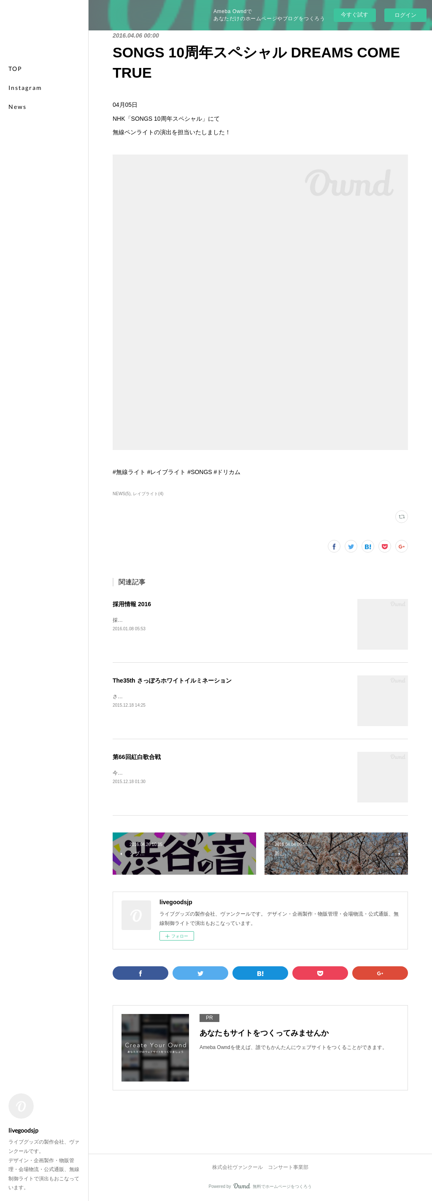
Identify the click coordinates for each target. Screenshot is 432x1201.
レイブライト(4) (148, 493)
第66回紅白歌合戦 (137, 757)
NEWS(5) (121, 493)
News (17, 106)
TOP (15, 68)
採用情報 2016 (132, 604)
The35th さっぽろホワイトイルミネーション (172, 680)
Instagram (25, 87)
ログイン (405, 15)
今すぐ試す (354, 14)
